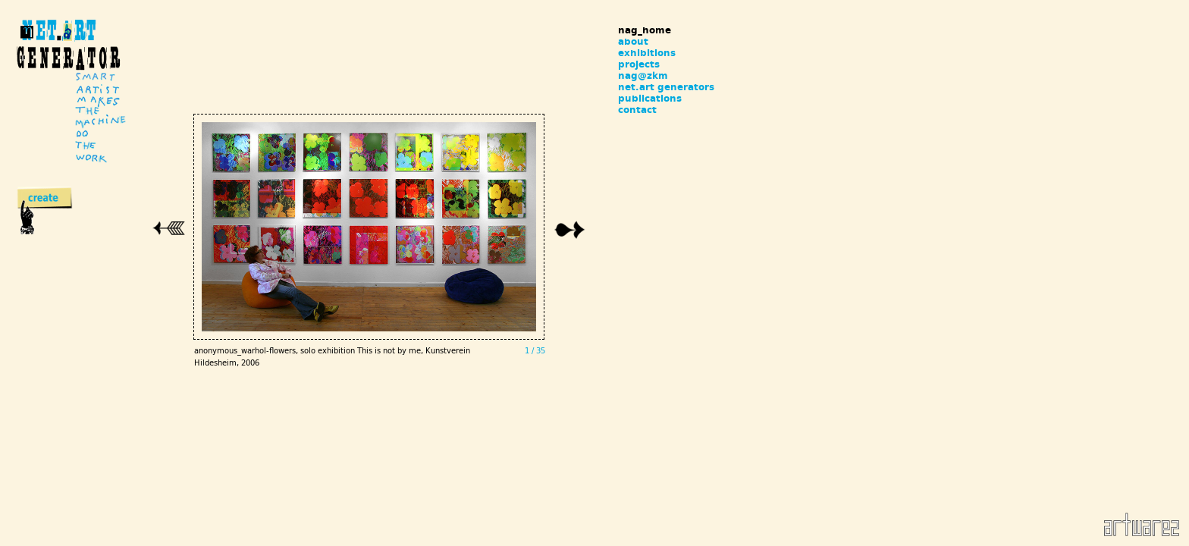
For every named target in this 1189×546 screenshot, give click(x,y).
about (633, 41)
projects (639, 64)
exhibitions (647, 53)
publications (650, 98)
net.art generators (666, 87)
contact (637, 109)
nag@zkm (643, 75)
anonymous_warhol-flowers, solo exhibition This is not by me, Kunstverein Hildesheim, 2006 (342, 382)
